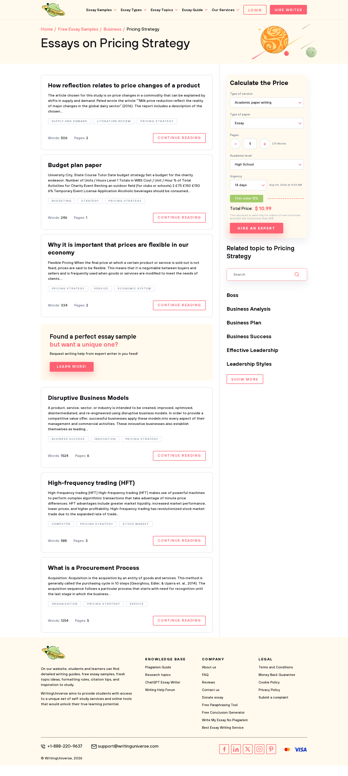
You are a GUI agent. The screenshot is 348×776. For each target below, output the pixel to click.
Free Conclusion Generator (223, 723)
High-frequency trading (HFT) (93, 493)
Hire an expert (256, 229)
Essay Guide (191, 10)
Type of (240, 115)
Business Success (249, 337)
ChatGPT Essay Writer (162, 693)
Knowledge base (165, 670)
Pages (234, 136)
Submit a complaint (273, 708)
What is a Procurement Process (96, 579)
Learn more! (72, 376)
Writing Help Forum (160, 701)
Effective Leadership (253, 351)
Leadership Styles (249, 364)
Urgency (236, 177)
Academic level (241, 156)
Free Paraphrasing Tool (220, 716)
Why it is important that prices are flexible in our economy (122, 258)
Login (254, 10)
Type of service (241, 94)
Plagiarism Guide (158, 678)
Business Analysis (249, 309)
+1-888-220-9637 (65, 757)
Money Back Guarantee (277, 686)
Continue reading (179, 147)
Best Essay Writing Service (223, 739)
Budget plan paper (76, 174)
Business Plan (244, 323)
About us (209, 678)
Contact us (210, 701)
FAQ (205, 686)
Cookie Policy (269, 693)
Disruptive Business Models (90, 408)
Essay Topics (160, 10)
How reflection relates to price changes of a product (115, 90)
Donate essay (212, 708)
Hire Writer (288, 10)
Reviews (208, 693)
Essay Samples (98, 10)
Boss (233, 295)
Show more (245, 380)
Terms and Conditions (276, 678)
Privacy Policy (269, 701)
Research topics (158, 686)
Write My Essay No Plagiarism (225, 731)
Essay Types (129, 10)
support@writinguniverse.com (129, 757)
